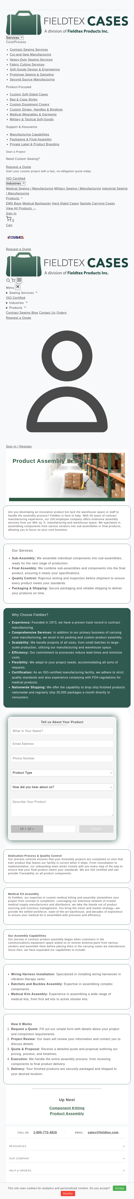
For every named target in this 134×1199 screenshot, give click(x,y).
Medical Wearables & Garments (33, 114)
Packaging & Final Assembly (31, 139)
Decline (68, 1193)
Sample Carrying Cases (97, 203)
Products (14, 198)
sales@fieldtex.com (103, 1132)
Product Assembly (67, 1113)
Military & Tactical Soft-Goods (32, 119)
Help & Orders (20, 1170)
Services (14, 37)
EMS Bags (14, 203)
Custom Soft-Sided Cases (29, 94)
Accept (119, 1188)
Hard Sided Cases (65, 203)
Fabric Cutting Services (27, 64)
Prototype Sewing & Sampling (32, 74)
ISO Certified (15, 178)
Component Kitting (67, 1108)
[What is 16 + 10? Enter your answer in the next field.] (27, 829)
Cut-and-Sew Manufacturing (30, 54)
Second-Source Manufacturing (32, 79)
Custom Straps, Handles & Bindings (36, 109)
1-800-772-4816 (45, 1132)
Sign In (11, 213)
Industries (15, 183)
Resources (17, 1146)
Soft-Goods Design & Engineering (35, 69)
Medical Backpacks (36, 203)
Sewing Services (23, 292)
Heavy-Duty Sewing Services (31, 59)
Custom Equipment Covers (29, 104)
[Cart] (13, 281)
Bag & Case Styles (24, 99)
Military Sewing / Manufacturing (77, 188)
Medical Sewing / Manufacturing (29, 188)
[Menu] (19, 280)
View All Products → (21, 208)
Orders (62, 312)
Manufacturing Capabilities (29, 134)
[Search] (8, 281)
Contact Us (47, 312)
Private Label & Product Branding (34, 144)
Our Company (19, 1158)
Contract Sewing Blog (22, 312)
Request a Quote (18, 167)
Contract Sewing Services (29, 49)
